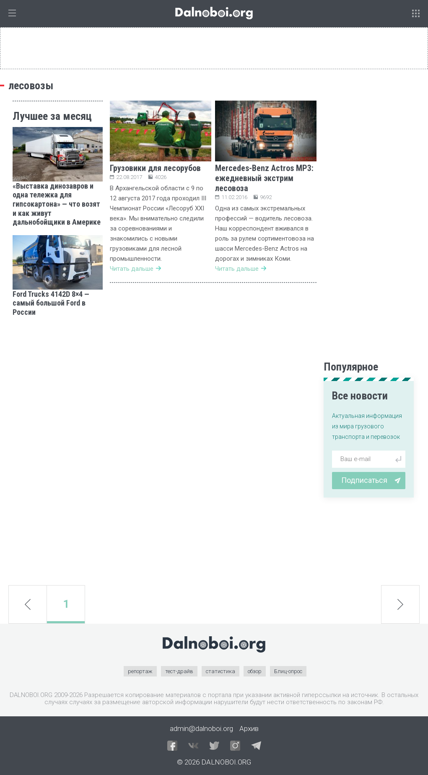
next (400, 604)
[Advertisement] (58, 451)
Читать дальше (135, 268)
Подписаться (371, 480)
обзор (255, 671)
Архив (249, 728)
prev (27, 604)
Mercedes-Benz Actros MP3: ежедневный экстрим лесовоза (264, 178)
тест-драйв (179, 671)
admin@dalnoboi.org (201, 728)
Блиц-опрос (288, 671)
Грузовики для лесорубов (155, 168)
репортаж (140, 671)
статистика (220, 671)
